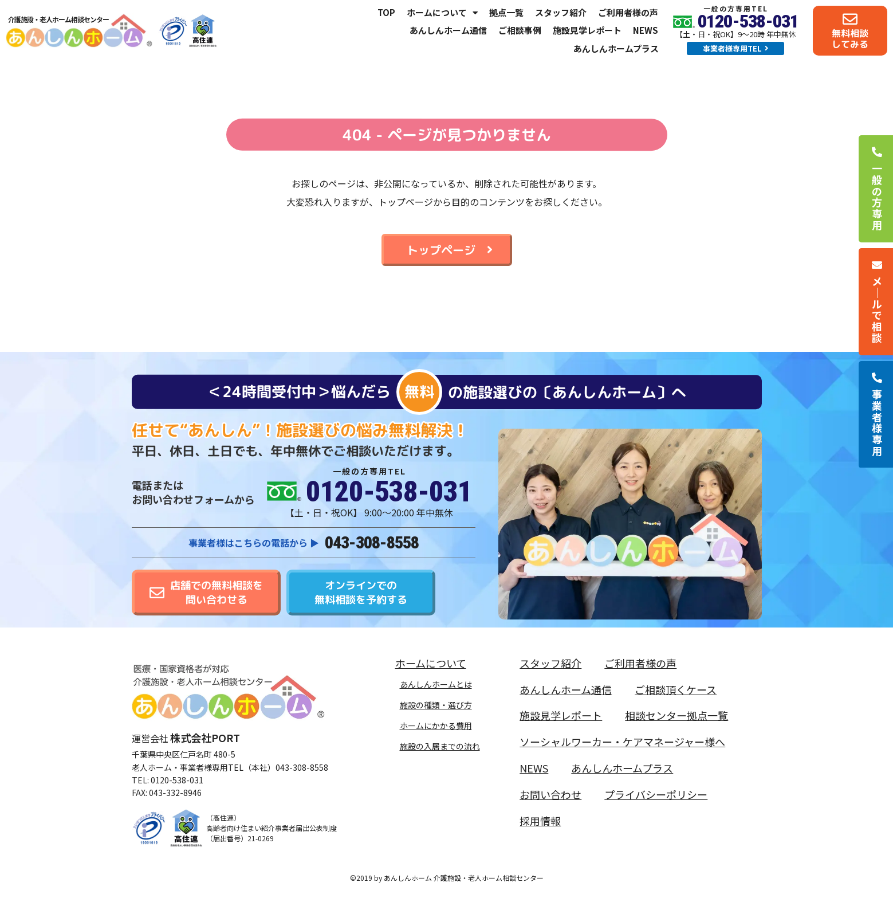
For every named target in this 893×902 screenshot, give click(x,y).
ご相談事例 (519, 30)
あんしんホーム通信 (448, 30)
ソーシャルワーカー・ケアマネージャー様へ (622, 741)
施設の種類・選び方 (436, 705)
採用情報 (540, 820)
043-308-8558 (372, 542)
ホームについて (442, 12)
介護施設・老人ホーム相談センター (58, 19)
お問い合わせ (550, 794)
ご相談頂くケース (676, 689)
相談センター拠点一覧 (676, 715)
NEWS (645, 30)
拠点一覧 (506, 12)
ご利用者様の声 (628, 12)
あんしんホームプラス (616, 48)
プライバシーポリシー (655, 794)
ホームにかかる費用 (436, 725)
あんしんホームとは (436, 684)
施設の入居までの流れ (440, 746)
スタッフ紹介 (561, 12)
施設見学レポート (587, 30)
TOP (386, 12)
